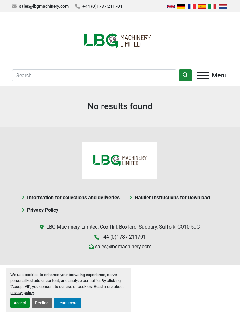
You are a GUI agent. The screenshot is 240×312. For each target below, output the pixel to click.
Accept (20, 302)
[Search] (94, 75)
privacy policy (22, 292)
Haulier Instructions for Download (172, 198)
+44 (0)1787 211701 (102, 6)
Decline (41, 302)
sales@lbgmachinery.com (44, 6)
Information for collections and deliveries (73, 198)
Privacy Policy (42, 210)
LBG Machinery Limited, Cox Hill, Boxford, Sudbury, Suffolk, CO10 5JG (123, 227)
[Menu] (203, 75)
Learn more (68, 302)
